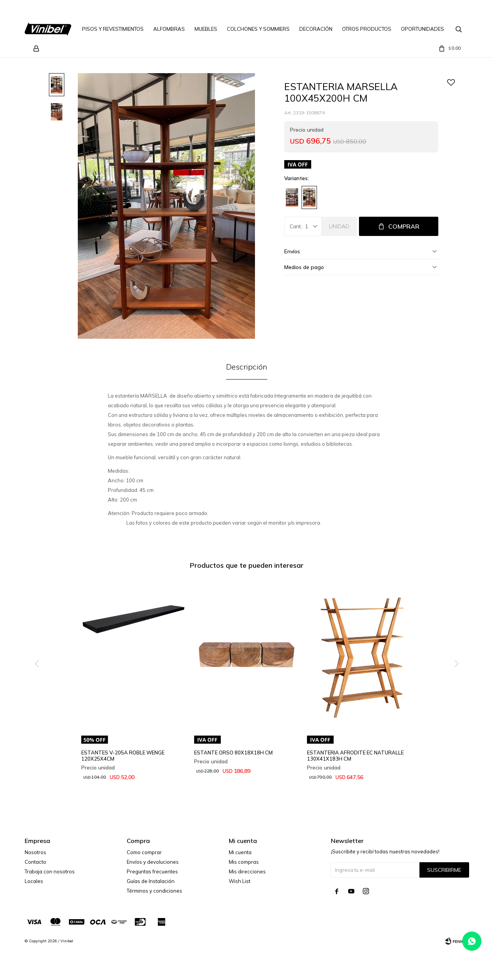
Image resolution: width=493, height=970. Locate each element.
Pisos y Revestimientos (113, 29)
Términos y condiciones (154, 891)
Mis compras (244, 862)
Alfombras (169, 29)
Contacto (35, 862)
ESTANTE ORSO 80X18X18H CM (233, 752)
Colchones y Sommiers (258, 29)
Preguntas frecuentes (152, 871)
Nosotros (35, 852)
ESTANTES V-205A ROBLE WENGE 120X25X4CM (122, 755)
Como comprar (144, 852)
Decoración (315, 29)
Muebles (206, 29)
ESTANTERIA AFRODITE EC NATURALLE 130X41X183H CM (355, 755)
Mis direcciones (247, 871)
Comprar (403, 226)
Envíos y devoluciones (153, 862)
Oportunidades (422, 29)
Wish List (239, 881)
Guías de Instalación (150, 881)
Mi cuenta (240, 852)
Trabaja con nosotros (50, 871)
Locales (34, 881)
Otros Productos (366, 29)
